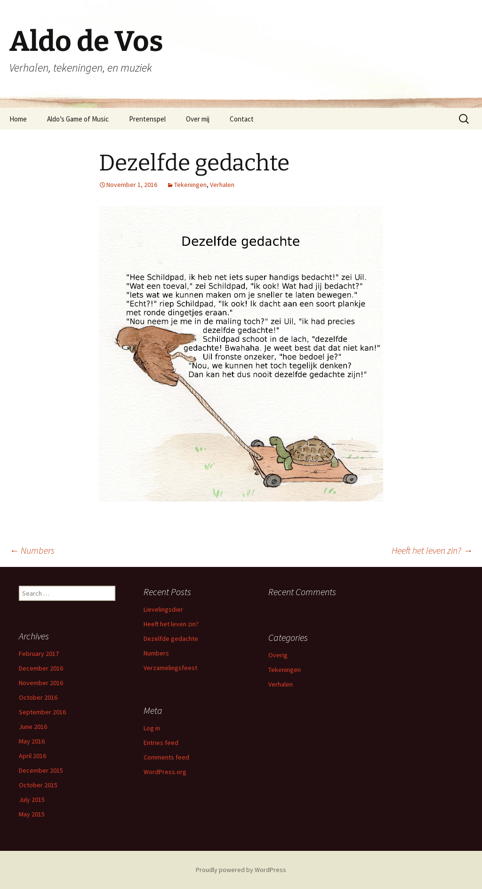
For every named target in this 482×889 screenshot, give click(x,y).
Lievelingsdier (163, 609)
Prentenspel (147, 118)
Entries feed (161, 742)
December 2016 (41, 668)
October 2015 (38, 785)
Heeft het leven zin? (432, 550)
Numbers (32, 550)
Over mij (197, 118)
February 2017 (39, 653)
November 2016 (41, 683)
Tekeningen (190, 184)
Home (18, 118)
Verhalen (222, 184)
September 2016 (42, 712)
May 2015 (32, 814)
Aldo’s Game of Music (78, 118)
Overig (278, 655)
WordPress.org (165, 772)
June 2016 (33, 726)
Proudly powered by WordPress (241, 869)
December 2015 (41, 770)
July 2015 (32, 799)
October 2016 (38, 697)
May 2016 (32, 741)
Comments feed (166, 757)
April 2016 (32, 756)
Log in (152, 728)
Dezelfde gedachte (171, 638)
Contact (242, 118)
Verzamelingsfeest (170, 667)
